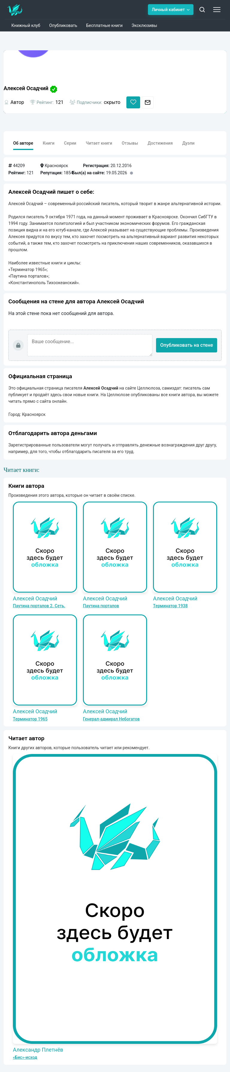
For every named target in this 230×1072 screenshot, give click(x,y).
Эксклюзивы (144, 25)
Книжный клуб (25, 25)
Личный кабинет (171, 9)
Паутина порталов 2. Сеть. (39, 605)
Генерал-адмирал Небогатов (111, 719)
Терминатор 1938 (170, 605)
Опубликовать (63, 25)
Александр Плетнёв (38, 1050)
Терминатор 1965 (30, 719)
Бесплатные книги (104, 25)
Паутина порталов (101, 605)
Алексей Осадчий (35, 598)
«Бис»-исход (25, 1057)
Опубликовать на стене (186, 345)
